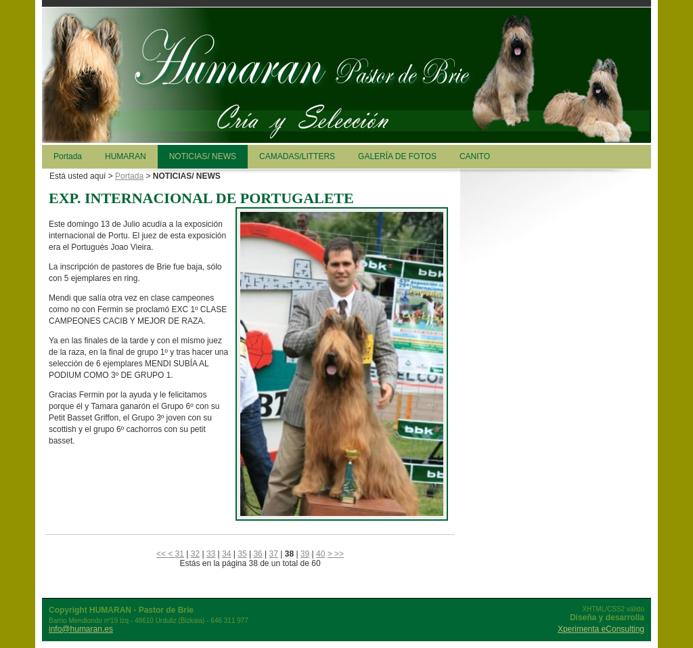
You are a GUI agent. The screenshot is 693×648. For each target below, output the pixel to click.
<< (162, 554)
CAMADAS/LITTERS (297, 156)
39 (304, 554)
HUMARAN (125, 156)
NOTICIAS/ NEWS (202, 156)
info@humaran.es (81, 629)
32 (195, 554)
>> (339, 554)
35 (242, 554)
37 (273, 554)
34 (226, 554)
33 (210, 554)
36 (257, 554)
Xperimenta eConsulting (601, 629)
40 (320, 554)
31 (179, 554)
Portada (67, 156)
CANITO (475, 156)
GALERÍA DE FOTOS (397, 156)
